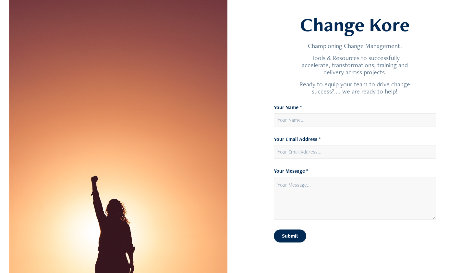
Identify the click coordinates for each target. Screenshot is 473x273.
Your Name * (288, 107)
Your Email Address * (297, 139)
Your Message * (291, 171)
